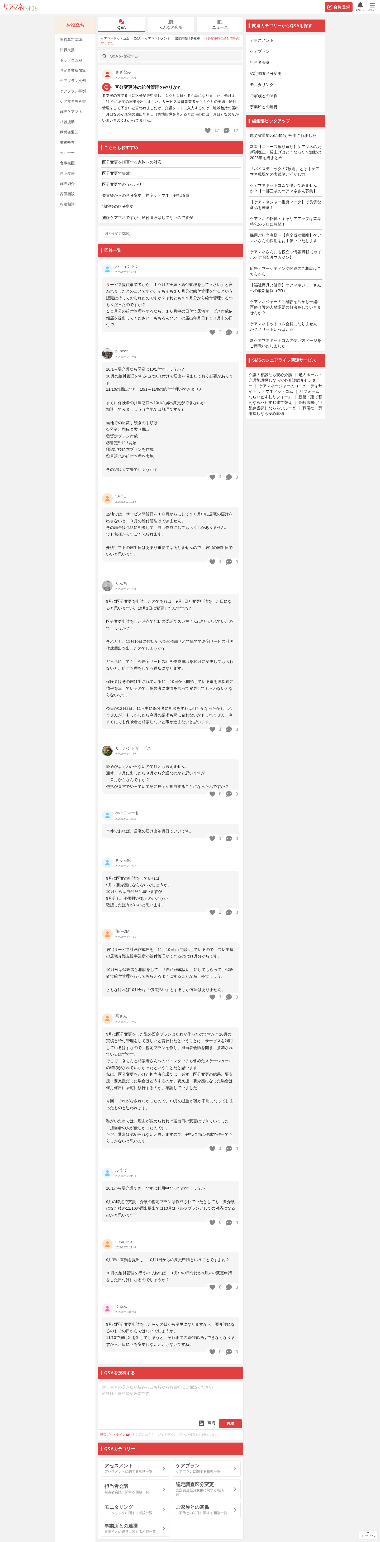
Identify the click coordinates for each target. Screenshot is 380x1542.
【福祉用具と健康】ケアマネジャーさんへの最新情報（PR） (285, 288)
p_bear (121, 351)
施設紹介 (67, 183)
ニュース (220, 25)
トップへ (368, 1536)
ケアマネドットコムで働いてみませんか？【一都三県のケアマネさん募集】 (283, 188)
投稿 (230, 1423)
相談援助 (67, 122)
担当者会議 (260, 62)
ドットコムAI (71, 60)
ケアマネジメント (157, 38)
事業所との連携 (264, 106)
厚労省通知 (69, 132)
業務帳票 (67, 142)
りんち (121, 583)
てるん (121, 1306)
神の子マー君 (127, 813)
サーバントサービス (133, 748)
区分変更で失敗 (116, 173)
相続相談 (67, 204)
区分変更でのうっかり (122, 184)
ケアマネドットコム (20, 7)
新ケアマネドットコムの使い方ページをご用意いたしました (285, 343)
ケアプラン (260, 51)
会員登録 (338, 7)
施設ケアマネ (71, 111)
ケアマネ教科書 (73, 101)
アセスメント (262, 40)
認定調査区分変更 (187, 38)
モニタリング (262, 84)
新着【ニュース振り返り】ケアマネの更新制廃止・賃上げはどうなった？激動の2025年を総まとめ (285, 152)
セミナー (67, 153)
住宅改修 (67, 173)
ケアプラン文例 (73, 81)
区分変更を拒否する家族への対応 (132, 162)
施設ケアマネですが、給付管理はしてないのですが (147, 217)
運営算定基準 (71, 39)
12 (230, 130)
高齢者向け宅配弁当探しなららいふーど (285, 405)
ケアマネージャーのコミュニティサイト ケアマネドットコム (285, 389)
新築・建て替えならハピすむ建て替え (285, 400)
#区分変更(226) (117, 233)
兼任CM (122, 931)
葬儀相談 (67, 194)
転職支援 (67, 50)
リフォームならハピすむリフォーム (284, 394)
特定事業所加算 (73, 70)
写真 (207, 1423)
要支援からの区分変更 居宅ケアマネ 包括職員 (145, 195)
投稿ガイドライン (115, 1434)
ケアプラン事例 (73, 91)
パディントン (127, 266)
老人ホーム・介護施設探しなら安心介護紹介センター (285, 380)
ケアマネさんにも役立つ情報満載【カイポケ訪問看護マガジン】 (285, 255)
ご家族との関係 (264, 95)
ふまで (121, 1170)
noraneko (123, 1241)
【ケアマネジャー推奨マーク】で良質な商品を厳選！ (285, 205)
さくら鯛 (123, 860)
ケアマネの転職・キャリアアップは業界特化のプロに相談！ (285, 221)
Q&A (121, 25)
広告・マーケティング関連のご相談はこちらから (285, 271)
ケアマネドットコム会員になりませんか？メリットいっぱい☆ (283, 327)
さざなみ (123, 72)
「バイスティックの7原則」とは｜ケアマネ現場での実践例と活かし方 (284, 171)
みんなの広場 (171, 25)
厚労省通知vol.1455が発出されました (283, 135)
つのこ (121, 496)
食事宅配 (67, 163)
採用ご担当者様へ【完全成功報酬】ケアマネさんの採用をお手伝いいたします (285, 238)
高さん (121, 1016)
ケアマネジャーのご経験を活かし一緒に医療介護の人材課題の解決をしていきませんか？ (285, 307)
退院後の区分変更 (118, 206)
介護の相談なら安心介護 (270, 374)
